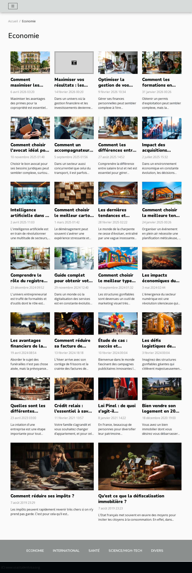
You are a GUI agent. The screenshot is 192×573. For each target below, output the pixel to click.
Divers (157, 550)
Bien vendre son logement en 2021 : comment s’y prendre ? (161, 414)
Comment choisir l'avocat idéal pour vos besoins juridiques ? (30, 153)
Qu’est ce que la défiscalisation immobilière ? (131, 499)
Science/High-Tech (125, 550)
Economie (35, 550)
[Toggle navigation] (12, 6)
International (66, 550)
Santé (94, 550)
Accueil (13, 21)
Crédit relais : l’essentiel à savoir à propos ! (74, 411)
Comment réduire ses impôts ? (42, 496)
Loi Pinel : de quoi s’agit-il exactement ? (117, 411)
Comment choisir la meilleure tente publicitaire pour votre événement (161, 218)
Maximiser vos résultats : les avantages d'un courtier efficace (71, 88)
